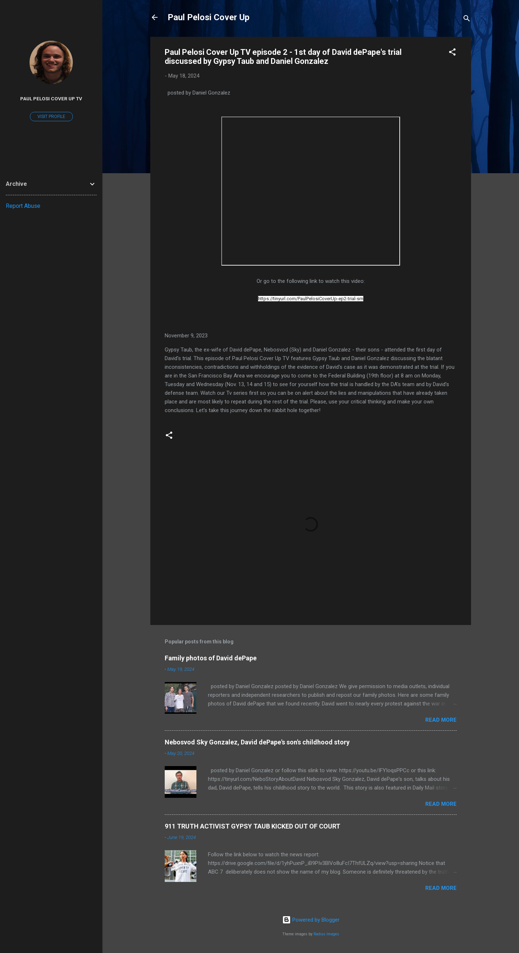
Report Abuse (23, 205)
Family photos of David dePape (211, 658)
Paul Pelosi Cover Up (208, 17)
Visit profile (51, 116)
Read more (441, 720)
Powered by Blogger (311, 920)
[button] (452, 53)
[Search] (466, 20)
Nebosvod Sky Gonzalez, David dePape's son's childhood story (257, 742)
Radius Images (326, 934)
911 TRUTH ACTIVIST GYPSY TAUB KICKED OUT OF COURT (252, 826)
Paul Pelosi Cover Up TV (51, 98)
